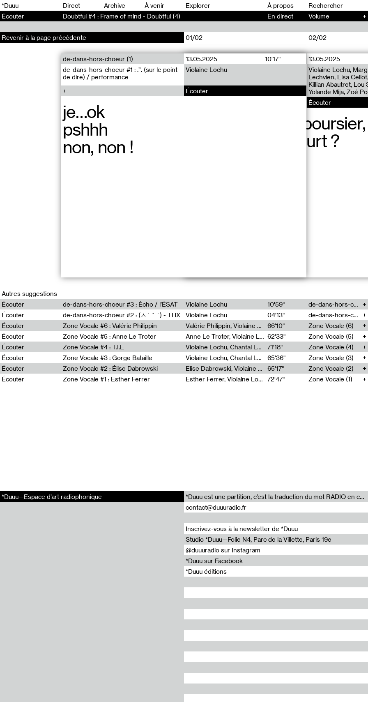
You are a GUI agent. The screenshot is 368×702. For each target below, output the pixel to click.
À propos (280, 5)
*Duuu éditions (206, 571)
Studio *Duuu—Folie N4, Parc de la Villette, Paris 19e (258, 539)
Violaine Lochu (206, 69)
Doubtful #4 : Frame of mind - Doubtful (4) (121, 16)
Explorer (198, 5)
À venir (154, 5)
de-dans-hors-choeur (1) (98, 58)
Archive (114, 5)
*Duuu (10, 5)
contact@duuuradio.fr (216, 507)
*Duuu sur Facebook (214, 560)
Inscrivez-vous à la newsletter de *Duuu (242, 528)
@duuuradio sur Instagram (223, 550)
